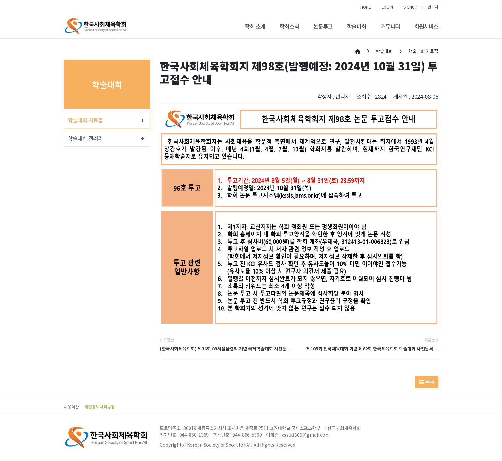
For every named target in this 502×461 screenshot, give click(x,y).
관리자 (433, 7)
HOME (365, 7)
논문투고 (323, 26)
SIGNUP (410, 7)
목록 (426, 382)
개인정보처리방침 (99, 407)
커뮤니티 (390, 26)
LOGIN (387, 7)
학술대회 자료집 (85, 120)
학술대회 (356, 26)
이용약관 (71, 407)
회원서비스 (426, 26)
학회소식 (289, 26)
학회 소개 (255, 26)
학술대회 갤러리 (85, 138)
